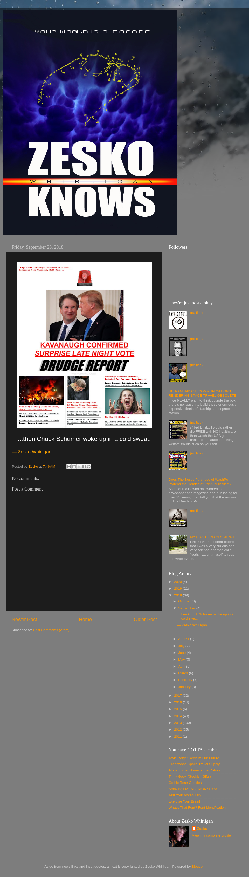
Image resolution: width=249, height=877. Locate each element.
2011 (178, 736)
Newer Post (24, 619)
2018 (178, 595)
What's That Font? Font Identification (197, 808)
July (181, 646)
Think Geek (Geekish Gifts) (190, 776)
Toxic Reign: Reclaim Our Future (194, 758)
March (183, 673)
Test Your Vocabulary (185, 795)
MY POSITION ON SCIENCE (213, 537)
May (182, 659)
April (182, 666)
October (185, 601)
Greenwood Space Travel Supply (194, 764)
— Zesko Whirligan (192, 625)
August (184, 639)
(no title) (196, 313)
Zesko (202, 829)
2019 (178, 588)
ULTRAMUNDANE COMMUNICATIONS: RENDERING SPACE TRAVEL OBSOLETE (202, 393)
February (185, 680)
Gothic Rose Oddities (185, 783)
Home (85, 619)
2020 (178, 582)
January (185, 687)
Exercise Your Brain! (184, 801)
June (182, 653)
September (187, 608)
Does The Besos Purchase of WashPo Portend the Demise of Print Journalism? (200, 482)
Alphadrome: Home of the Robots (194, 770)
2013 (178, 723)
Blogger (198, 866)
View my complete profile (211, 835)
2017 (178, 695)
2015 (178, 709)
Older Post (145, 619)
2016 (178, 702)
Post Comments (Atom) (51, 630)
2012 (178, 729)
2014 (178, 716)
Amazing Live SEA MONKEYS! (193, 789)
